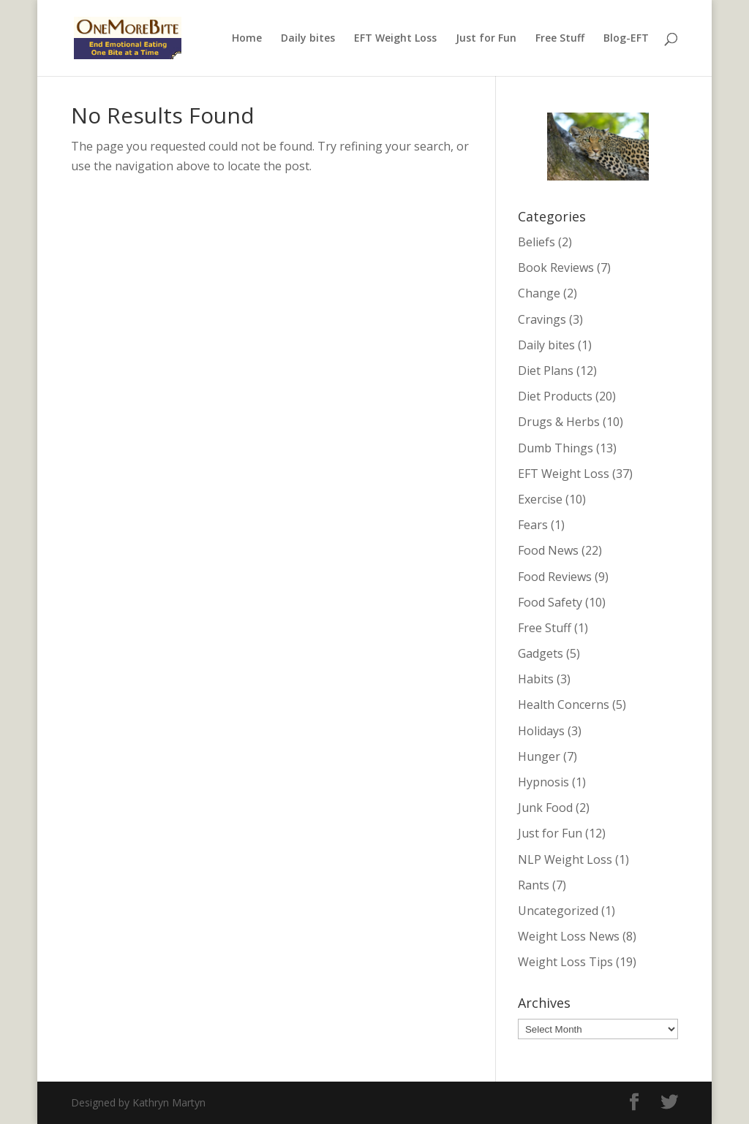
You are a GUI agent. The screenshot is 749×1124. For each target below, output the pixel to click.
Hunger (539, 756)
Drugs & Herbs (559, 422)
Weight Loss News (569, 936)
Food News (548, 550)
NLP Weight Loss (565, 859)
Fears (533, 525)
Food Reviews (555, 577)
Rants (533, 885)
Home (247, 39)
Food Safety (550, 602)
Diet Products (555, 396)
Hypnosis (543, 782)
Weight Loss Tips (565, 962)
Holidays (541, 731)
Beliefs (536, 242)
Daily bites (308, 39)
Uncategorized (558, 911)
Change (539, 293)
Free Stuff (559, 39)
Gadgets (540, 653)
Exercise (540, 499)
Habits (536, 679)
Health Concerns (563, 704)
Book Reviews (556, 267)
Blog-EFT (626, 39)
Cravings (542, 319)
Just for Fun (486, 39)
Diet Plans (545, 370)
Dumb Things (555, 448)
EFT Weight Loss (395, 39)
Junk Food (545, 808)
